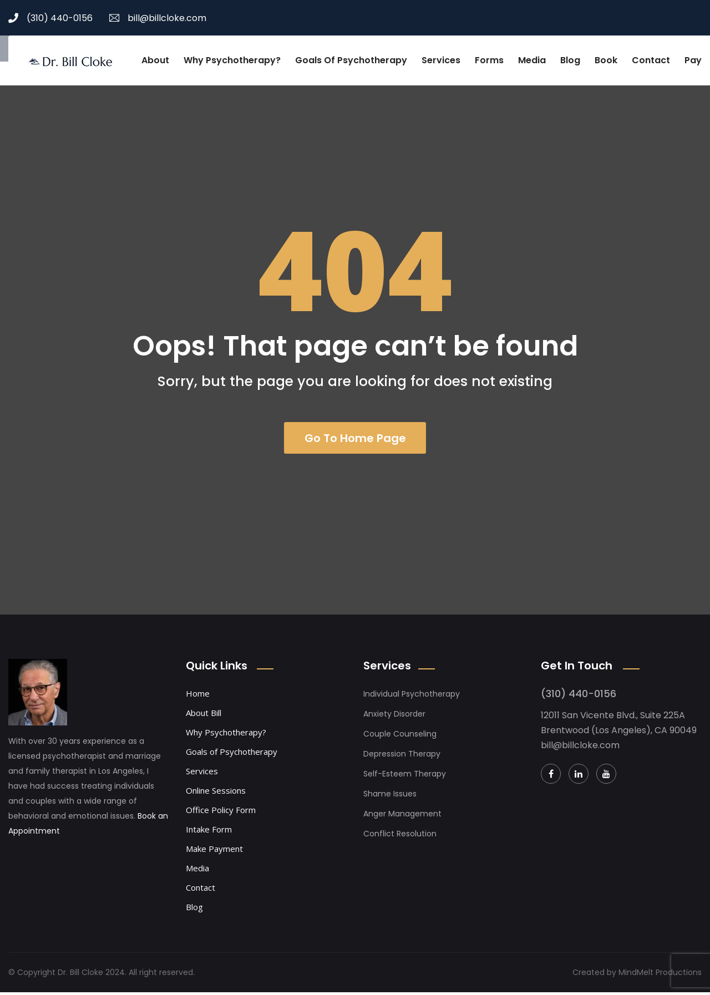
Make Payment (214, 851)
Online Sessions (216, 793)
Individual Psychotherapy (411, 696)
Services (441, 60)
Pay (693, 60)
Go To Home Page (355, 439)
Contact (651, 60)
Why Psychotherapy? (232, 60)
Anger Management (402, 816)
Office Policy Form (221, 812)
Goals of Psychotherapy (351, 60)
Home (198, 696)
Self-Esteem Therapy (404, 776)
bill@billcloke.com (157, 18)
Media (532, 60)
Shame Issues (390, 796)
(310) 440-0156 (50, 18)
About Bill (203, 715)
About (155, 60)
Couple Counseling (400, 736)
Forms (489, 60)
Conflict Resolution (400, 836)
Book (606, 60)
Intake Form (209, 831)
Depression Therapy (401, 756)
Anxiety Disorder (394, 716)
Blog (570, 60)
